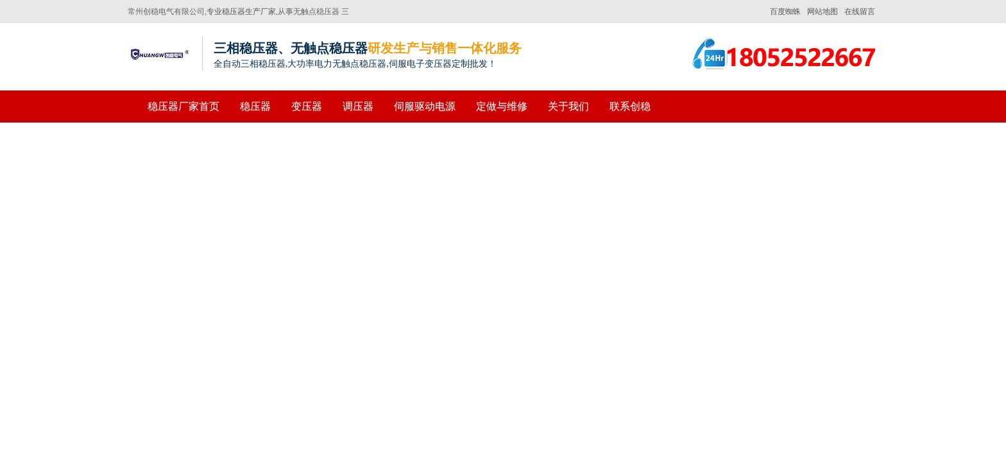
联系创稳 (630, 106)
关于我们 (568, 106)
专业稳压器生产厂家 (241, 11)
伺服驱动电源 (425, 106)
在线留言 (859, 11)
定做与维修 (501, 106)
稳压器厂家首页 (183, 106)
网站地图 (822, 11)
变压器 (306, 106)
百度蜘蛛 (785, 11)
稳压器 (255, 106)
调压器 (358, 106)
